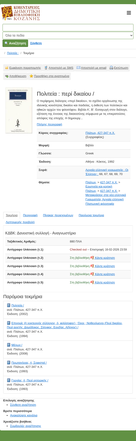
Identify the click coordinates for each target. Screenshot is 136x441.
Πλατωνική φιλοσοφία (100, 203)
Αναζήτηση (15, 43)
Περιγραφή (30, 215)
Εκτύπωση (121, 67)
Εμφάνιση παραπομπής (25, 67)
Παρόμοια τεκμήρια (91, 215)
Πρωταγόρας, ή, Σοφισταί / (29, 362)
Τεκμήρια (11, 215)
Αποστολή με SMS (61, 67)
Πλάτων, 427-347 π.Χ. (100, 133)
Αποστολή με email (93, 67)
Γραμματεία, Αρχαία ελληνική (105, 199)
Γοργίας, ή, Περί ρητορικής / (30, 380)
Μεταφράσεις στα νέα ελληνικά (106, 195)
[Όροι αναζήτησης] (68, 27)
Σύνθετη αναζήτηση (23, 404)
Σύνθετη (36, 43)
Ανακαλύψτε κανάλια (23, 415)
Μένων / (17, 345)
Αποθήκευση (17, 76)
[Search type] (68, 35)
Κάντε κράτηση (102, 257)
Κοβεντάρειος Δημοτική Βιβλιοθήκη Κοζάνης (16, 16)
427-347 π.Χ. (109, 182)
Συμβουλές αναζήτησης (25, 426)
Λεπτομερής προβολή (20, 222)
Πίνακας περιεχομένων (58, 215)
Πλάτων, (91, 182)
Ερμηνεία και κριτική (99, 186)
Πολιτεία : (13, 53)
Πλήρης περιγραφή (49, 124)
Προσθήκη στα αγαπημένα (51, 76)
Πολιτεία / (18, 305)
